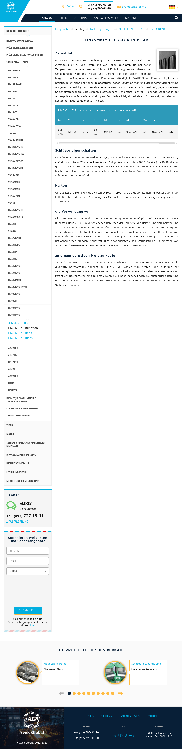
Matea (10, 434)
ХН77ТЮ (12, 354)
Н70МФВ (12, 389)
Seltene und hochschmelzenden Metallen (25, 444)
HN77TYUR (13, 361)
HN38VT (12, 112)
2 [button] (74, 693)
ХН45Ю (12, 133)
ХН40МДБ (13, 119)
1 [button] (69, 693)
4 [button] (83, 693)
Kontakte (131, 17)
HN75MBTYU (14, 315)
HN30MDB (13, 77)
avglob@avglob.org (134, 6)
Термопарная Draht (18, 415)
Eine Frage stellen (17, 520)
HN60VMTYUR (15, 210)
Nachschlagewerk (106, 17)
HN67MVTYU (14, 273)
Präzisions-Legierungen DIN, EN (24, 54)
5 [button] (88, 693)
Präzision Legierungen (19, 47)
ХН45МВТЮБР (15, 140)
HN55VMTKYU (15, 168)
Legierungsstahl (16, 472)
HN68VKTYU (14, 280)
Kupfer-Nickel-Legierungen (22, 408)
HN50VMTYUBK (16, 154)
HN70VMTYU (14, 294)
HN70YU (12, 301)
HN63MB (12, 252)
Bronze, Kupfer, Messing (21, 454)
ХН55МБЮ (13, 175)
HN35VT (12, 98)
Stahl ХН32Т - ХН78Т (18, 61)
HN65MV (12, 259)
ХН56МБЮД (14, 196)
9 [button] (107, 693)
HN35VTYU (13, 105)
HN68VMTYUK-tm (17, 287)
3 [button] (79, 693)
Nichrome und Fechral (19, 40)
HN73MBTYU (14, 308)
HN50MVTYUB (15, 147)
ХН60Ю (12, 231)
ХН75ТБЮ (13, 347)
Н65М (11, 382)
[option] (47, 672)
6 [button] (93, 693)
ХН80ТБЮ (13, 375)
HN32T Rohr (15, 84)
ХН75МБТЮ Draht (19, 323)
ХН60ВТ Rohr (15, 217)
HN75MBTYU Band (20, 333)
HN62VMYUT (14, 238)
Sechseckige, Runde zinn (146, 663)
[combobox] (70, 7)
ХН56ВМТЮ (14, 189)
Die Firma (80, 17)
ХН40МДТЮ (14, 126)
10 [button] (112, 693)
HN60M (12, 224)
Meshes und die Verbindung (22, 481)
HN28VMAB (14, 70)
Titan (9, 425)
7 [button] (98, 693)
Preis (63, 17)
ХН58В (11, 203)
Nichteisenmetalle (17, 463)
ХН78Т (11, 368)
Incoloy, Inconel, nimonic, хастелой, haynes (21, 400)
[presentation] (21, 590)
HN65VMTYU (14, 266)
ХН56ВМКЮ (14, 182)
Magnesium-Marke (55, 663)
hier (32, 625)
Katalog (47, 17)
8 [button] (103, 693)
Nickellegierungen (17, 31)
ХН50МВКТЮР (15, 161)
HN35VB (12, 91)
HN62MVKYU (14, 245)
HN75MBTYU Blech (20, 338)
